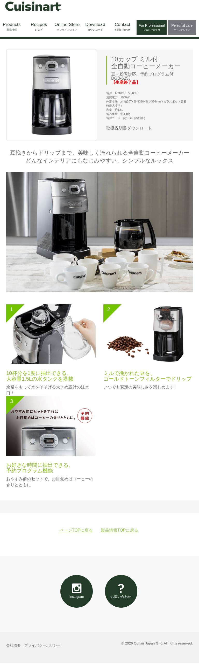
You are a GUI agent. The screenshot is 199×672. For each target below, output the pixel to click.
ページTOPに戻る (76, 530)
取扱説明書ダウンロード (129, 128)
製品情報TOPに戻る (119, 530)
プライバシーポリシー (42, 654)
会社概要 (13, 654)
